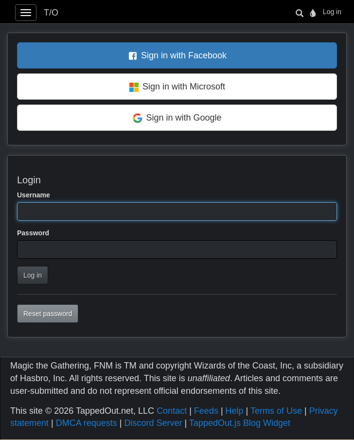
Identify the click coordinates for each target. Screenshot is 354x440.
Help (235, 411)
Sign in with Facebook (184, 55)
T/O (51, 13)
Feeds (206, 411)
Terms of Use (276, 411)
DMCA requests (86, 423)
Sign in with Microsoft (183, 86)
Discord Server (153, 423)
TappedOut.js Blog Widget (239, 423)
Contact (172, 411)
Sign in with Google (183, 118)
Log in (332, 12)
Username (33, 195)
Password (33, 233)
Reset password (47, 313)
